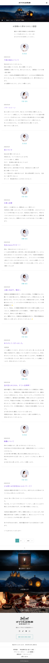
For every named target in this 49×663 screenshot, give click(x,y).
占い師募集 (30, 652)
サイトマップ (26, 654)
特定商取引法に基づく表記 (27, 649)
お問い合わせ (24, 656)
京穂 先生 (24, 239)
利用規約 (15, 649)
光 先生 (24, 54)
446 (28, 540)
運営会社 (19, 654)
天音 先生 (24, 101)
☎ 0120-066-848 (24, 637)
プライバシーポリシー (19, 652)
